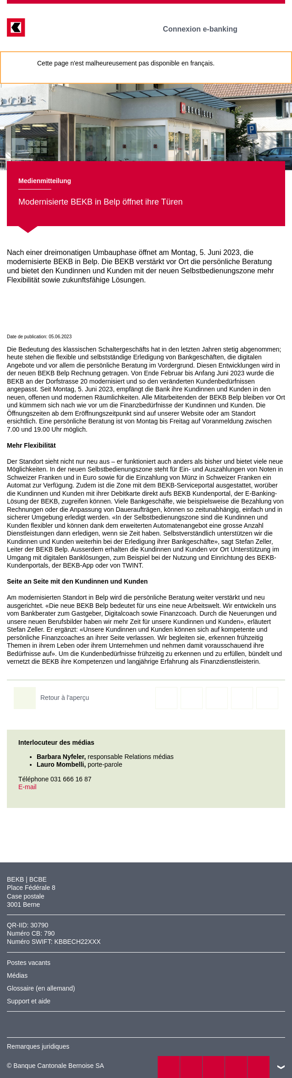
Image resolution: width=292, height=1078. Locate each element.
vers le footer (281, 1067)
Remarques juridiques (38, 1046)
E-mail (27, 787)
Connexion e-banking (206, 29)
